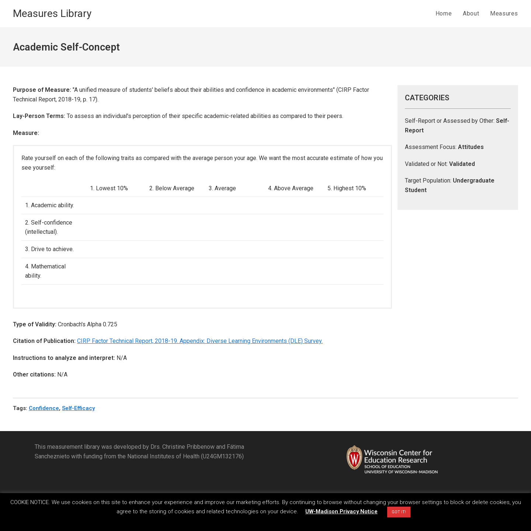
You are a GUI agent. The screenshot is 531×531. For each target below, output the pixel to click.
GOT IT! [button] (399, 512)
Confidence (44, 408)
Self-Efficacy (78, 408)
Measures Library (52, 13)
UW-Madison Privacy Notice (341, 511)
